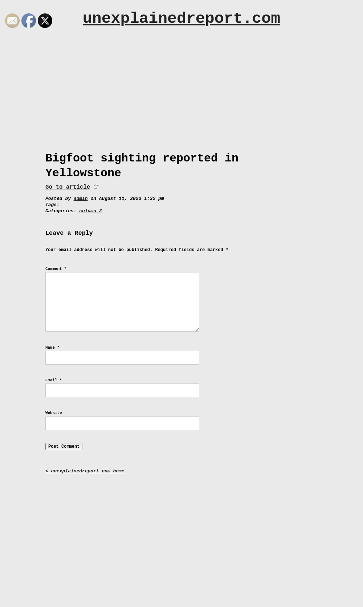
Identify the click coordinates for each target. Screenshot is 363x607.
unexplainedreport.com (181, 18)
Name (52, 347)
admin (81, 198)
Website (53, 413)
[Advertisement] (181, 86)
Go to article (67, 187)
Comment (55, 269)
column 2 (90, 211)
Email (53, 380)
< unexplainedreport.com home (85, 471)
